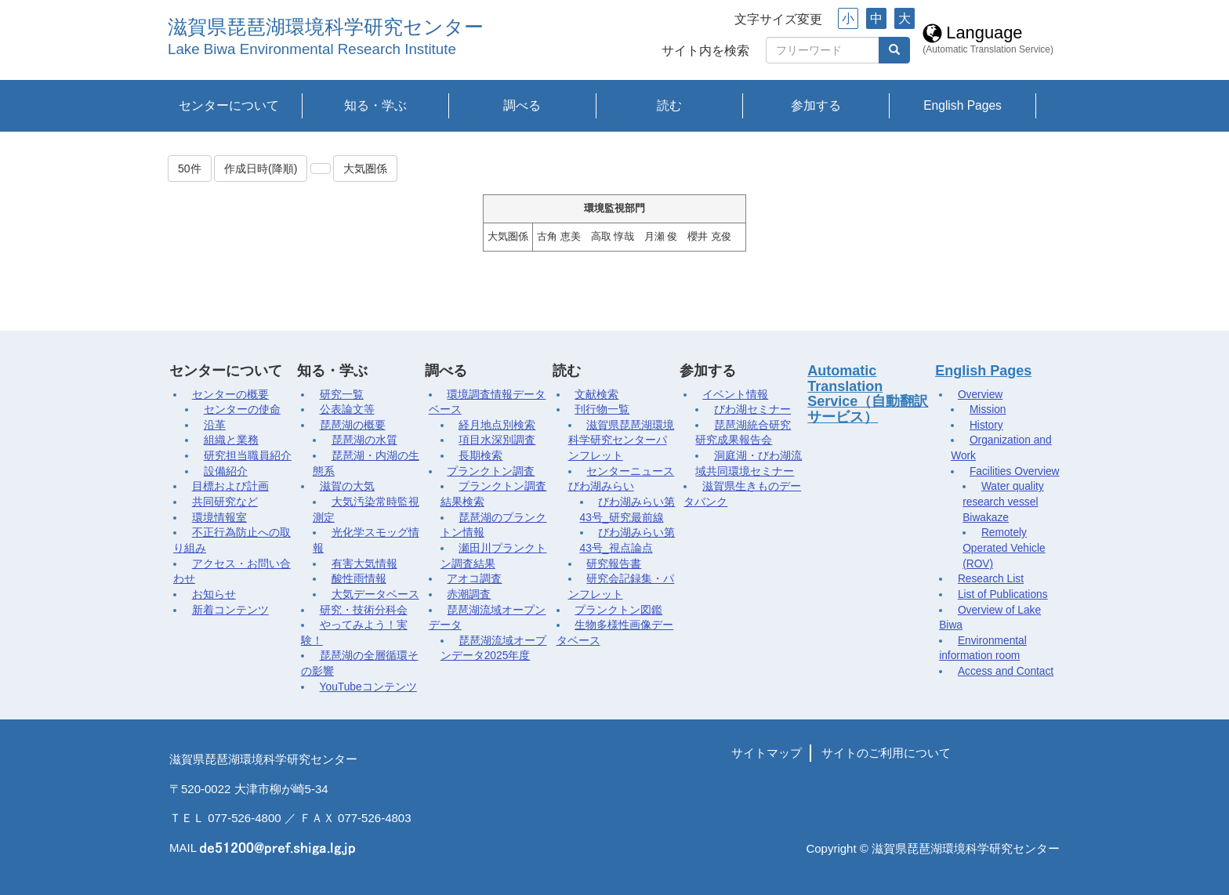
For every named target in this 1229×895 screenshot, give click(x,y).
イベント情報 (735, 394)
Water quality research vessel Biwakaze (1003, 501)
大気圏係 (365, 168)
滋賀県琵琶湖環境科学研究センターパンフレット (621, 440)
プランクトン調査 (491, 471)
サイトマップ (766, 752)
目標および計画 (230, 486)
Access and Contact (1005, 671)
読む (669, 105)
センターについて (229, 105)
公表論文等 (347, 409)
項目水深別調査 (497, 440)
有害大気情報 (364, 564)
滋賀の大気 (347, 486)
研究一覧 (342, 394)
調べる (522, 105)
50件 (189, 168)
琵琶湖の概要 (353, 425)
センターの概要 (230, 394)
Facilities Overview (1015, 471)
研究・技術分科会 (364, 610)
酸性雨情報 (359, 579)
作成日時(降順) (260, 168)
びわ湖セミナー (752, 409)
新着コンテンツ (230, 610)
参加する (816, 105)
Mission (988, 409)
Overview (980, 394)
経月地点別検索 (497, 425)
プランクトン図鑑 (618, 610)
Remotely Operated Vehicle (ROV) (1004, 548)
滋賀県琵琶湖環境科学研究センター (326, 27)
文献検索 (596, 394)
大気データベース (375, 594)
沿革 (215, 425)
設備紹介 (226, 471)
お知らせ (214, 594)
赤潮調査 (469, 594)
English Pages (962, 105)
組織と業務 (231, 440)
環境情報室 (219, 518)
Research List (991, 579)
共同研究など (225, 502)
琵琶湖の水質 (364, 440)
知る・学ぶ (375, 105)
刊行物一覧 (602, 409)
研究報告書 (613, 564)
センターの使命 (242, 409)
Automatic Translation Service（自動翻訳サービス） (867, 394)
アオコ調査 (474, 579)
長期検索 (480, 456)
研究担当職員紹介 (248, 456)
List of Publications (1003, 594)
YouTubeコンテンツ (368, 687)
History (986, 425)
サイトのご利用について (886, 752)
